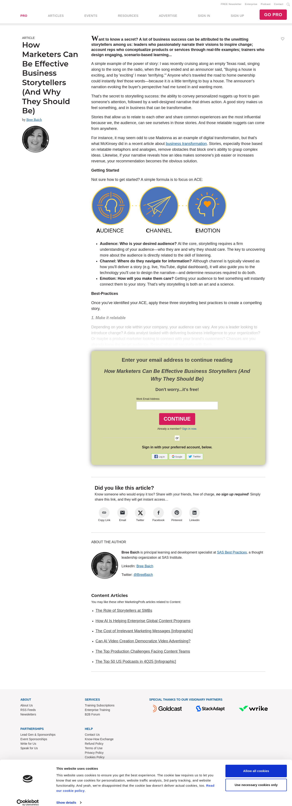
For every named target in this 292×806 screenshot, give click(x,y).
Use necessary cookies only (256, 780)
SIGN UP (237, 16)
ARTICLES (56, 16)
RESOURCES (128, 16)
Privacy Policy (94, 753)
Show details (66, 797)
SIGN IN (204, 16)
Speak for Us (29, 749)
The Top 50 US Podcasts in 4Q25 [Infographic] (136, 662)
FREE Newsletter (231, 4)
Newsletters (28, 715)
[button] (160, 457)
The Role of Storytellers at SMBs (124, 611)
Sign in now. (189, 429)
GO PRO (273, 15)
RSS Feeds (28, 710)
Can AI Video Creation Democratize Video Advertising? (143, 642)
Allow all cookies (256, 766)
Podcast (266, 4)
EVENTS (90, 16)
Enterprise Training (97, 710)
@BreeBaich (143, 575)
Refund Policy (94, 744)
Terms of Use (93, 749)
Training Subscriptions (99, 706)
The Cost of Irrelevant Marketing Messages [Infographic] (144, 632)
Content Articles (109, 596)
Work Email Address (148, 399)
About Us (26, 706)
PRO (23, 16)
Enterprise (251, 4)
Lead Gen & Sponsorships (37, 735)
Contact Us (92, 735)
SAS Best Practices (232, 553)
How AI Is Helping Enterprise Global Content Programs (143, 622)
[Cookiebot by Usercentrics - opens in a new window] (28, 797)
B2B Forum (92, 715)
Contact (278, 4)
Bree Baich (34, 120)
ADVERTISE (168, 16)
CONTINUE (177, 420)
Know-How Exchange (99, 740)
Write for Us (28, 744)
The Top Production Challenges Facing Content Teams (143, 652)
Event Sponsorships (33, 740)
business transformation (186, 144)
